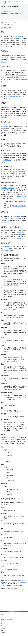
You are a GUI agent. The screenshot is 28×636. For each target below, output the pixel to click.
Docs (3, 6)
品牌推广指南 (19, 239)
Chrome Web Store (7, 24)
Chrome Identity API (20, 196)
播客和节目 (3, 633)
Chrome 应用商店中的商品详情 (15, 216)
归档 (2, 630)
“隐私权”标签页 (10, 107)
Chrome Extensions (14, 6)
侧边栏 (15, 172)
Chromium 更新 (5, 625)
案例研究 (3, 628)
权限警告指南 (7, 160)
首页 (2, 22)
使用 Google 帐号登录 (8, 188)
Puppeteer (7, 127)
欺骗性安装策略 (14, 96)
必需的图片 (9, 246)
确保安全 (9, 98)
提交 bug (3, 617)
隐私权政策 (10, 113)
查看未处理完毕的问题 (6, 619)
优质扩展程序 (18, 36)
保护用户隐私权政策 (13, 116)
